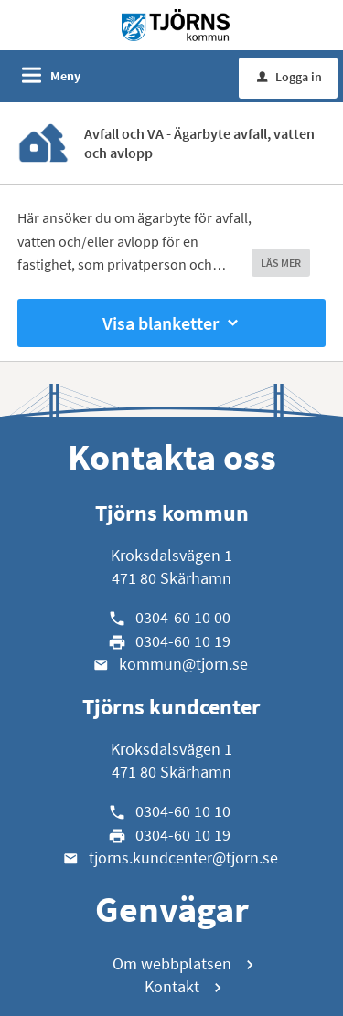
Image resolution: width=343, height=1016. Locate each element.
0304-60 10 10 (182, 810)
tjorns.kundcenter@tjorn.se (183, 857)
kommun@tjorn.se (183, 663)
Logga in (289, 77)
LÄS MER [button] (281, 263)
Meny (65, 76)
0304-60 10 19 (182, 640)
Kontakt (172, 986)
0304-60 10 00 (182, 617)
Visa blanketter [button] (171, 323)
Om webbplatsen (172, 963)
